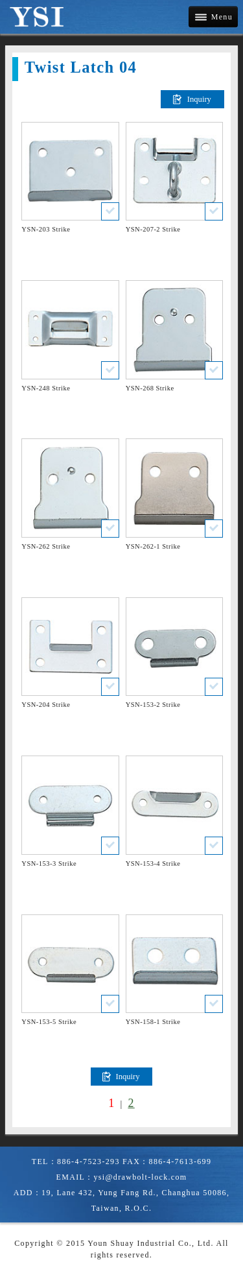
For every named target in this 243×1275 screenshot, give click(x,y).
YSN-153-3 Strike (48, 863)
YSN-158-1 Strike (153, 1021)
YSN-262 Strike (45, 546)
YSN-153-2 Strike (153, 704)
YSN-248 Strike (45, 388)
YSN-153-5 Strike (48, 1021)
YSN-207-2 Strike (153, 229)
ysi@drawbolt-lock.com (140, 1177)
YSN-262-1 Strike (153, 546)
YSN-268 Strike (150, 388)
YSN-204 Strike (45, 704)
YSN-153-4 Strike (153, 863)
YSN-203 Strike (45, 229)
